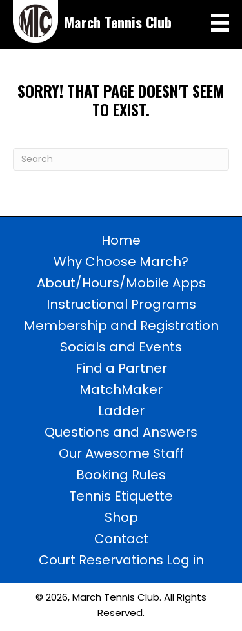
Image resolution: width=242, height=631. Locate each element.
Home (121, 240)
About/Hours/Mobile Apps (121, 283)
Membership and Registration (121, 325)
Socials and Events (121, 347)
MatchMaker (121, 389)
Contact (121, 539)
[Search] (121, 159)
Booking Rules (121, 475)
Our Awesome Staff (121, 453)
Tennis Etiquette (121, 496)
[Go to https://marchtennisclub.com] (93, 21)
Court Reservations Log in (121, 560)
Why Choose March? (121, 262)
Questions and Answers (121, 432)
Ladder (121, 411)
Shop (121, 517)
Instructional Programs (121, 304)
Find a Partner (121, 368)
